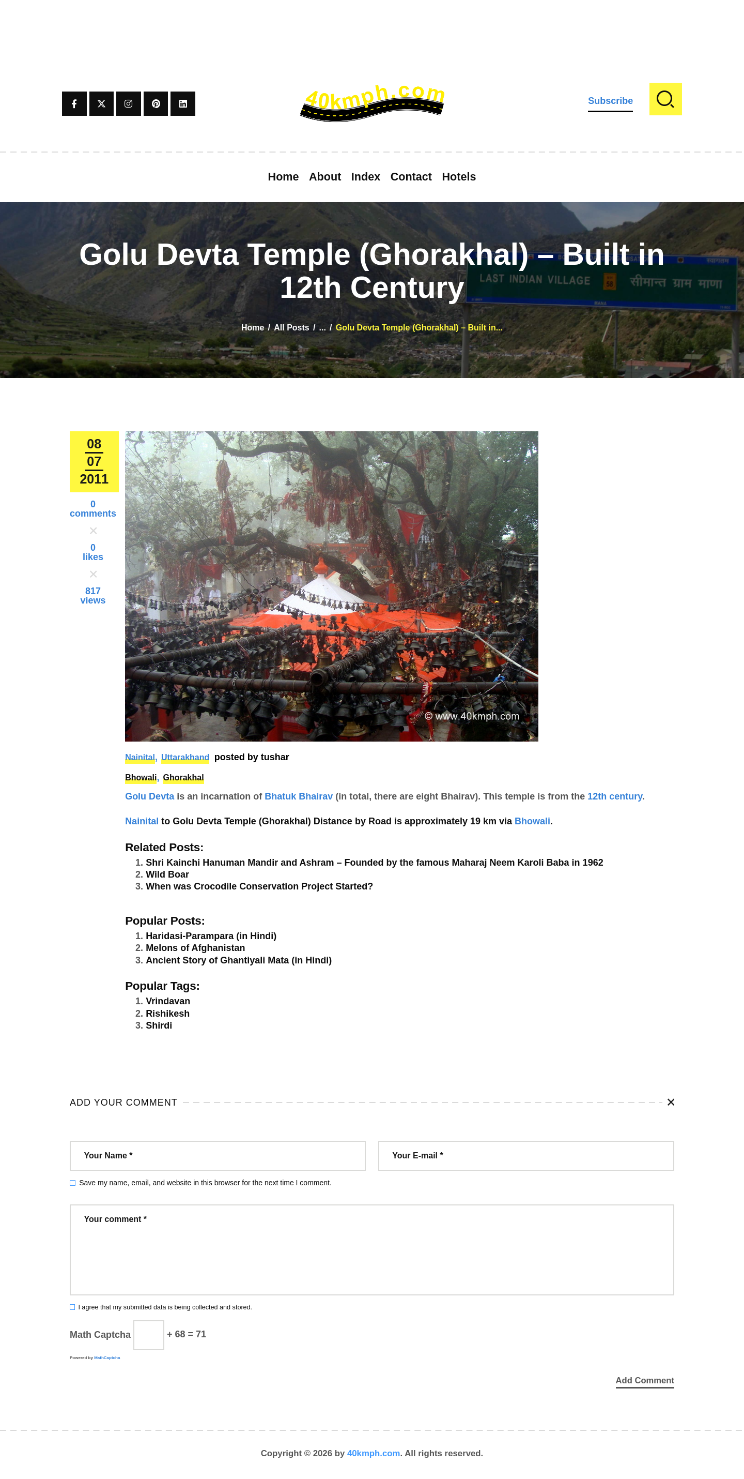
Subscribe (610, 101)
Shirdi (159, 1025)
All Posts (291, 327)
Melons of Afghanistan (195, 948)
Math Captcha (100, 1334)
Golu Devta (149, 796)
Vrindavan (168, 1001)
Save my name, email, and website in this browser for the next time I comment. (205, 1182)
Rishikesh (168, 1013)
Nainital (140, 757)
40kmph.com (373, 1455)
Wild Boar (167, 874)
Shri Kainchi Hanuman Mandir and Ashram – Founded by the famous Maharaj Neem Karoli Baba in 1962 (374, 862)
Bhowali (141, 777)
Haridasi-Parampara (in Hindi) (211, 936)
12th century (614, 796)
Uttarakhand (185, 757)
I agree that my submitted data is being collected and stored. (165, 1307)
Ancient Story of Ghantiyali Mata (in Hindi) (239, 960)
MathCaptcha (107, 1357)
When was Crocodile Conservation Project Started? (259, 886)
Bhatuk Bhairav (299, 796)
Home (252, 327)
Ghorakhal (183, 777)
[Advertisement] (372, 23)
